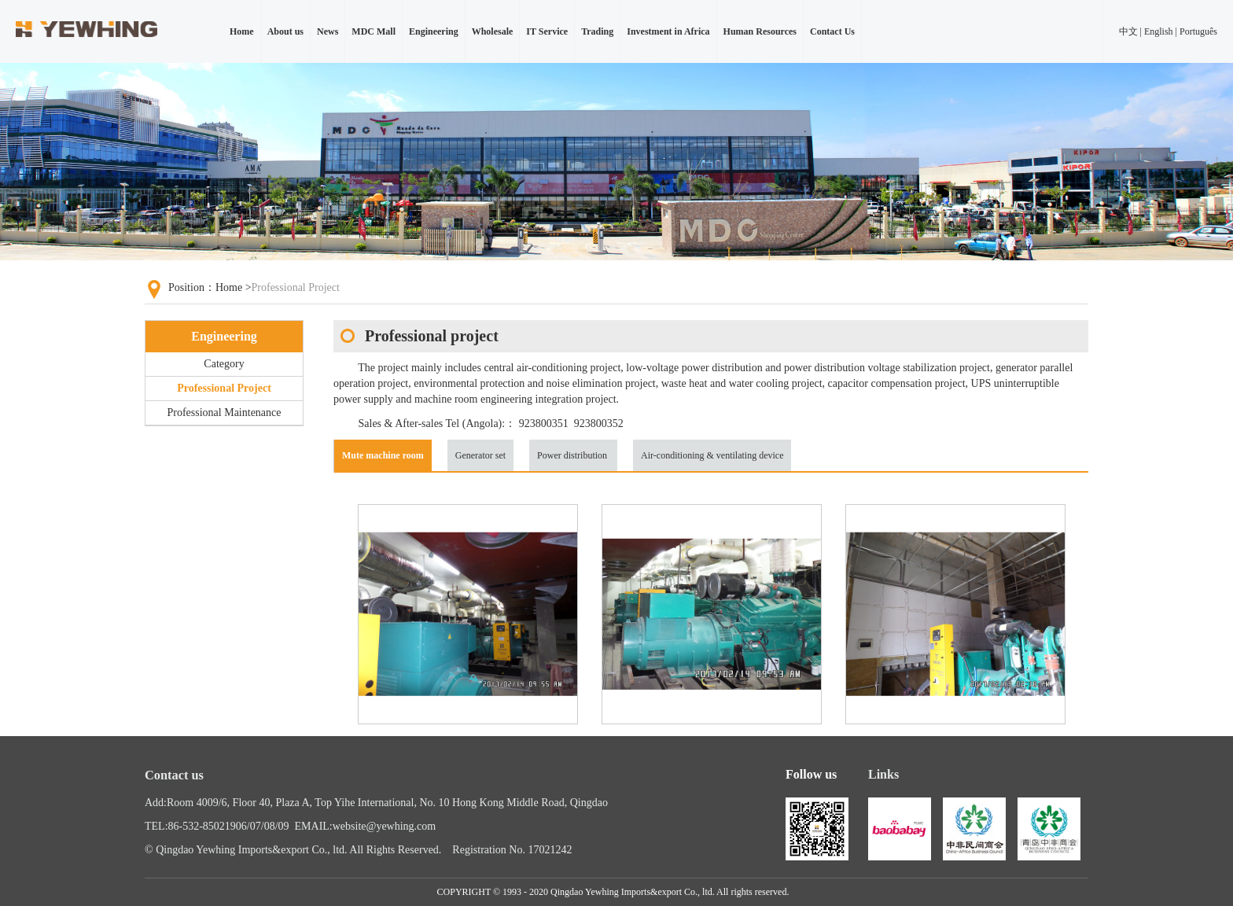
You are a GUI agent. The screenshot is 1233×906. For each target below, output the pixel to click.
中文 (1128, 31)
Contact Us (832, 31)
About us (285, 31)
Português (1198, 31)
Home (242, 31)
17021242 (550, 850)
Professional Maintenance (224, 412)
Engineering (433, 31)
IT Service (547, 31)
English (1158, 31)
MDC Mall (373, 31)
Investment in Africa (668, 31)
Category (224, 364)
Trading (597, 31)
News (327, 31)
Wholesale (492, 31)
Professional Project (224, 388)
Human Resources (760, 31)
